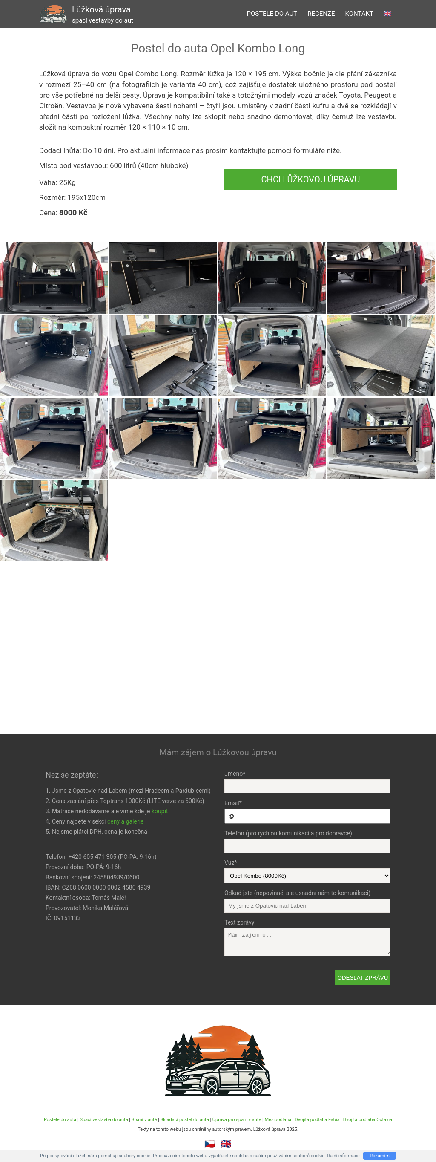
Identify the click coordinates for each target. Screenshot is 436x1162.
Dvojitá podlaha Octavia (367, 1119)
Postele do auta (60, 1119)
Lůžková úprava (102, 14)
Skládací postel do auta (185, 1119)
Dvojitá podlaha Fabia (317, 1119)
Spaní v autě (144, 1119)
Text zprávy (239, 922)
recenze (321, 13)
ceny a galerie (125, 821)
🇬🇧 (388, 13)
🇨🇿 (209, 1144)
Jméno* (234, 773)
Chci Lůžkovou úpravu (310, 179)
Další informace (343, 1156)
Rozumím (380, 1156)
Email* (233, 803)
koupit (160, 811)
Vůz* (230, 862)
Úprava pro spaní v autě (236, 1119)
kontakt (359, 13)
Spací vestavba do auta (104, 1119)
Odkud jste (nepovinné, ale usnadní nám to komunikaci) (297, 893)
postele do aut (272, 13)
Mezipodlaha (277, 1119)
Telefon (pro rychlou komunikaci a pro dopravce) (288, 833)
